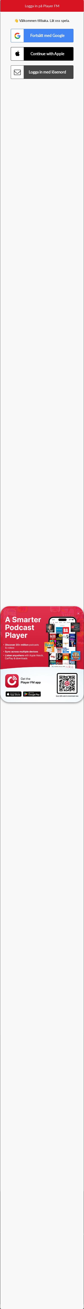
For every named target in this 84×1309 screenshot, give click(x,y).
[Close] (78, 613)
